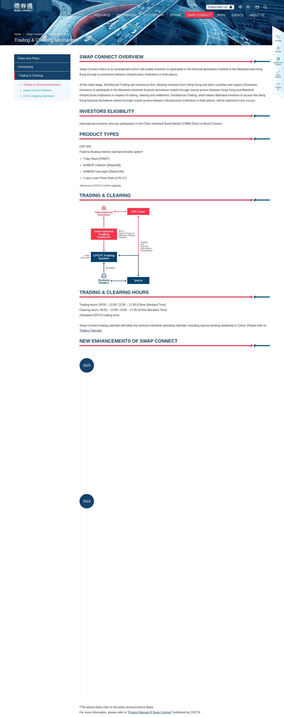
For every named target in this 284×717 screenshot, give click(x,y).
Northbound (126, 15)
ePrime (175, 15)
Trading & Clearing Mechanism (42, 84)
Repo (221, 15)
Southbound (153, 15)
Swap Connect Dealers (37, 90)
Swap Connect (199, 15)
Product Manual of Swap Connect (149, 712)
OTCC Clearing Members (38, 95)
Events (237, 15)
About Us (257, 15)
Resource (102, 15)
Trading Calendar (91, 330)
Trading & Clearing (58, 34)
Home (17, 34)
